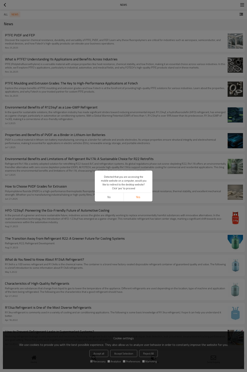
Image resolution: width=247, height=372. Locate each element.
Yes (138, 197)
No (109, 197)
